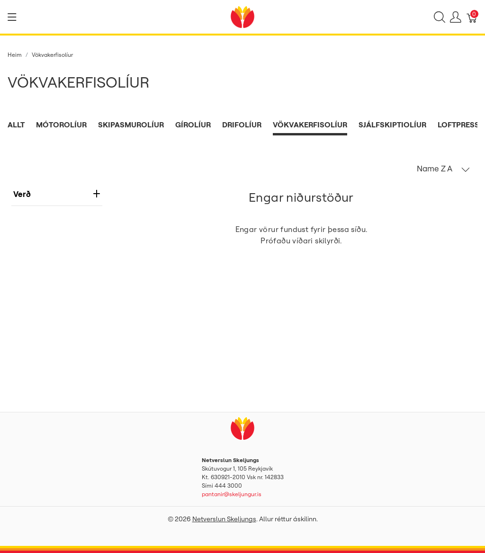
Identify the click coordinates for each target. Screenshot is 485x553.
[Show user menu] (455, 17)
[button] (443, 168)
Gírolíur (193, 124)
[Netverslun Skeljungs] (242, 16)
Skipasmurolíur (131, 124)
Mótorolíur (61, 124)
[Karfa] (472, 17)
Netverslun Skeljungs (224, 519)
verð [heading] (56, 194)
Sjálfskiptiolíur (392, 124)
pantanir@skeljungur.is (231, 494)
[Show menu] (12, 17)
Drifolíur (241, 124)
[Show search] (439, 17)
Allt (16, 124)
